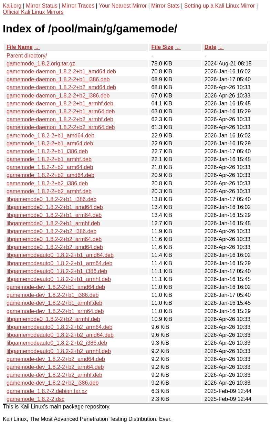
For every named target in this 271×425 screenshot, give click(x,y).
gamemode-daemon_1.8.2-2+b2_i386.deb (58, 96)
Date (211, 47)
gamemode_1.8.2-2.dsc (35, 399)
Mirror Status (42, 6)
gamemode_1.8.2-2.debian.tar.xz (47, 391)
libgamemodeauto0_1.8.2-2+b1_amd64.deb (60, 255)
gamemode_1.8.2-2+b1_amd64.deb (50, 135)
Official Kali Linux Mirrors (33, 12)
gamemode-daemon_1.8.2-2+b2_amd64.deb (61, 87)
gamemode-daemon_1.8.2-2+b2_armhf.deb (60, 119)
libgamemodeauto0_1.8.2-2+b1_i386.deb (57, 271)
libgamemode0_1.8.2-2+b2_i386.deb (51, 231)
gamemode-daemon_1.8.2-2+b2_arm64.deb (61, 127)
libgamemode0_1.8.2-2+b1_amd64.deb (55, 207)
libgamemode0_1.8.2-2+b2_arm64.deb (54, 239)
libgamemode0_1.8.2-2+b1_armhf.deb (53, 223)
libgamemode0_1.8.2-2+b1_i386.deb (51, 199)
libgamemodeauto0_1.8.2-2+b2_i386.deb (57, 343)
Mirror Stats (165, 6)
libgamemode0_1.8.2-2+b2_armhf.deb (53, 319)
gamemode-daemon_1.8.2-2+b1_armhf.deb (60, 103)
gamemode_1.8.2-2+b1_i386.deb (47, 151)
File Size (163, 47)
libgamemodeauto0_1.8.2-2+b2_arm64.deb (59, 327)
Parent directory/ (27, 56)
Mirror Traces (78, 6)
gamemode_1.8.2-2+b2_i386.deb (47, 183)
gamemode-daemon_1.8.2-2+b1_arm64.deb (61, 111)
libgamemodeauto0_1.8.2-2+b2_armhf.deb (59, 351)
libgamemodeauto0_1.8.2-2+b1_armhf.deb (59, 279)
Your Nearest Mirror (123, 6)
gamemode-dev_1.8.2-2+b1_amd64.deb (56, 287)
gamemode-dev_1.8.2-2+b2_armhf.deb (54, 375)
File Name (20, 47)
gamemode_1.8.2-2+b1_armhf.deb (49, 159)
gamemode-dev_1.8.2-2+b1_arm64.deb (55, 311)
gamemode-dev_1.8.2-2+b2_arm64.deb (55, 367)
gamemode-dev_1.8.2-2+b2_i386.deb (52, 383)
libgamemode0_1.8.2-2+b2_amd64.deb (55, 247)
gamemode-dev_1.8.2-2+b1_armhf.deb (54, 303)
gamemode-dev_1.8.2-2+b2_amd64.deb (56, 359)
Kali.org (12, 6)
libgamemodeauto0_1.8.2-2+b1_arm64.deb (59, 263)
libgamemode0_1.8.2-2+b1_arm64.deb (54, 215)
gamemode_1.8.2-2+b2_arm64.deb (50, 167)
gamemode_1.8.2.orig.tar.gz (41, 63)
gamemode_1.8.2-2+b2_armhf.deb (49, 191)
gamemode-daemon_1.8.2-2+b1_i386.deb (58, 79)
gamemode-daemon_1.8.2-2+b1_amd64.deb (61, 71)
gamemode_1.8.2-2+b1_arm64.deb (50, 143)
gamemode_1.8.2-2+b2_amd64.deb (50, 175)
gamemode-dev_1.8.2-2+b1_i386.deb (52, 295)
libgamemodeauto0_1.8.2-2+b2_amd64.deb (60, 335)
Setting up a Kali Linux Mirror (219, 6)
